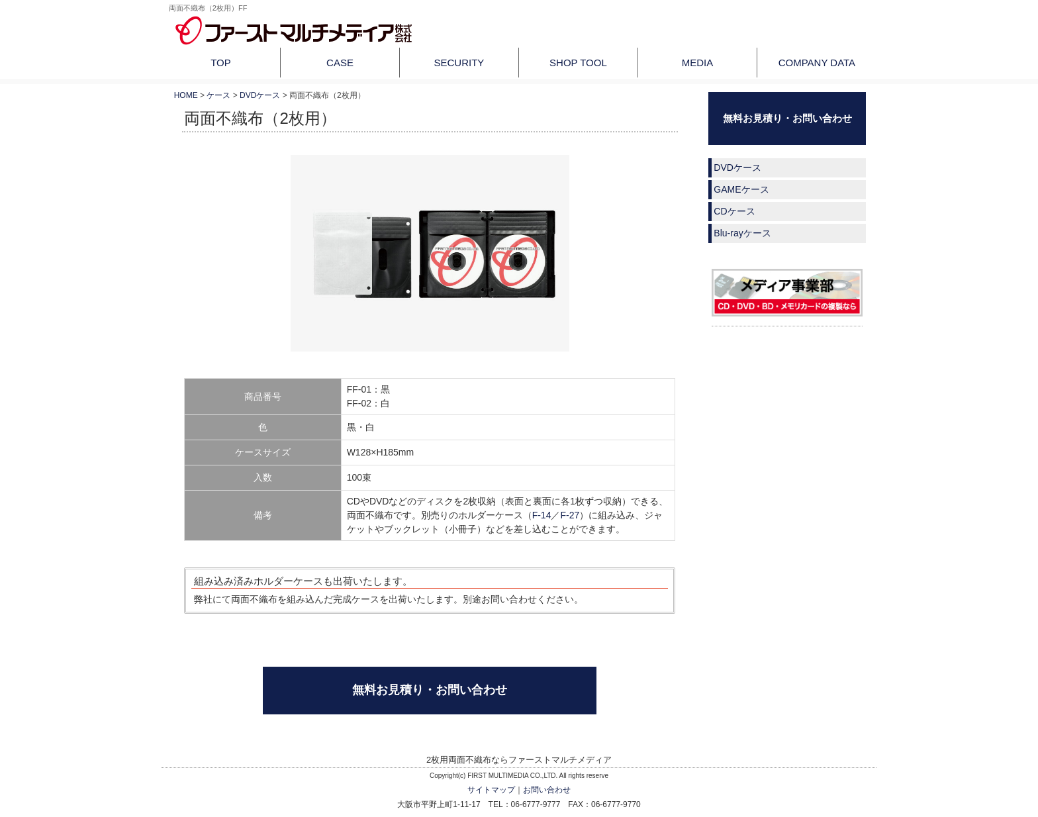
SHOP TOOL (578, 62)
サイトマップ (491, 789)
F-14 (541, 515)
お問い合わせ (547, 789)
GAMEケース (741, 189)
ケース (218, 95)
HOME (186, 95)
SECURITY (459, 62)
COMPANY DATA (816, 62)
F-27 (569, 515)
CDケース (734, 211)
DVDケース (260, 95)
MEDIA (698, 62)
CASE (340, 62)
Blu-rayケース (742, 233)
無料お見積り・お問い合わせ (429, 690)
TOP (221, 62)
